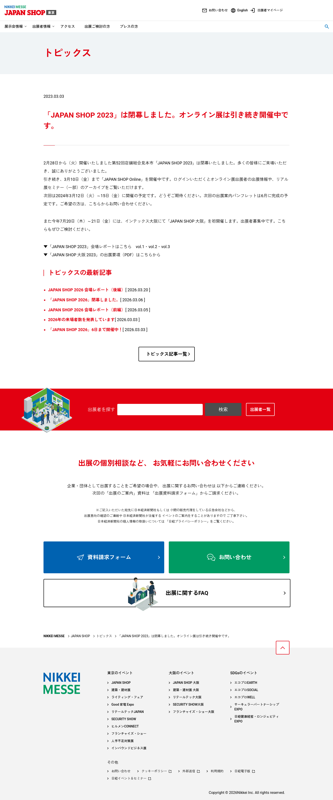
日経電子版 (242, 771)
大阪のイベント (181, 673)
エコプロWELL (244, 697)
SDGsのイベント (243, 673)
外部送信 (188, 771)
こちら (95, 203)
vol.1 (140, 246)
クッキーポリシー (154, 771)
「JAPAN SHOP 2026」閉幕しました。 (84, 299)
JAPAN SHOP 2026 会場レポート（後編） (86, 289)
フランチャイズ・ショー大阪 (193, 712)
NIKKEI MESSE (54, 636)
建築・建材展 (121, 690)
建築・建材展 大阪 (186, 690)
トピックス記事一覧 (168, 354)
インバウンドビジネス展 (128, 748)
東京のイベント (120, 673)
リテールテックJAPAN (127, 712)
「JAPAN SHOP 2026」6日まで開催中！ (85, 329)
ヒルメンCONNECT (125, 726)
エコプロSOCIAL (246, 690)
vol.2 (153, 246)
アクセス (67, 26)
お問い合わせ (218, 10)
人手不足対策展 (122, 741)
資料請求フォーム (123, 557)
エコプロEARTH (245, 682)
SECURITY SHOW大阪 (188, 704)
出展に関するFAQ (225, 593)
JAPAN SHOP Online (122, 179)
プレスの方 (129, 26)
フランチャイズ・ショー (128, 733)
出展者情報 (41, 26)
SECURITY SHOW (123, 719)
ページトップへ (282, 647)
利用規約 (217, 771)
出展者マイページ (270, 10)
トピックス (104, 636)
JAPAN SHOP (80, 636)
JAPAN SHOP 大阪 (186, 682)
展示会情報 (14, 26)
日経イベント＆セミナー (128, 778)
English (242, 10)
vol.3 (165, 246)
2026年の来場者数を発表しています (81, 319)
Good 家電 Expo (122, 704)
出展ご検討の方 (97, 26)
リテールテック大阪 (187, 697)
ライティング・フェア (127, 697)
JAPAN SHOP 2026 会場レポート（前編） (86, 309)
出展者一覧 (260, 409)
